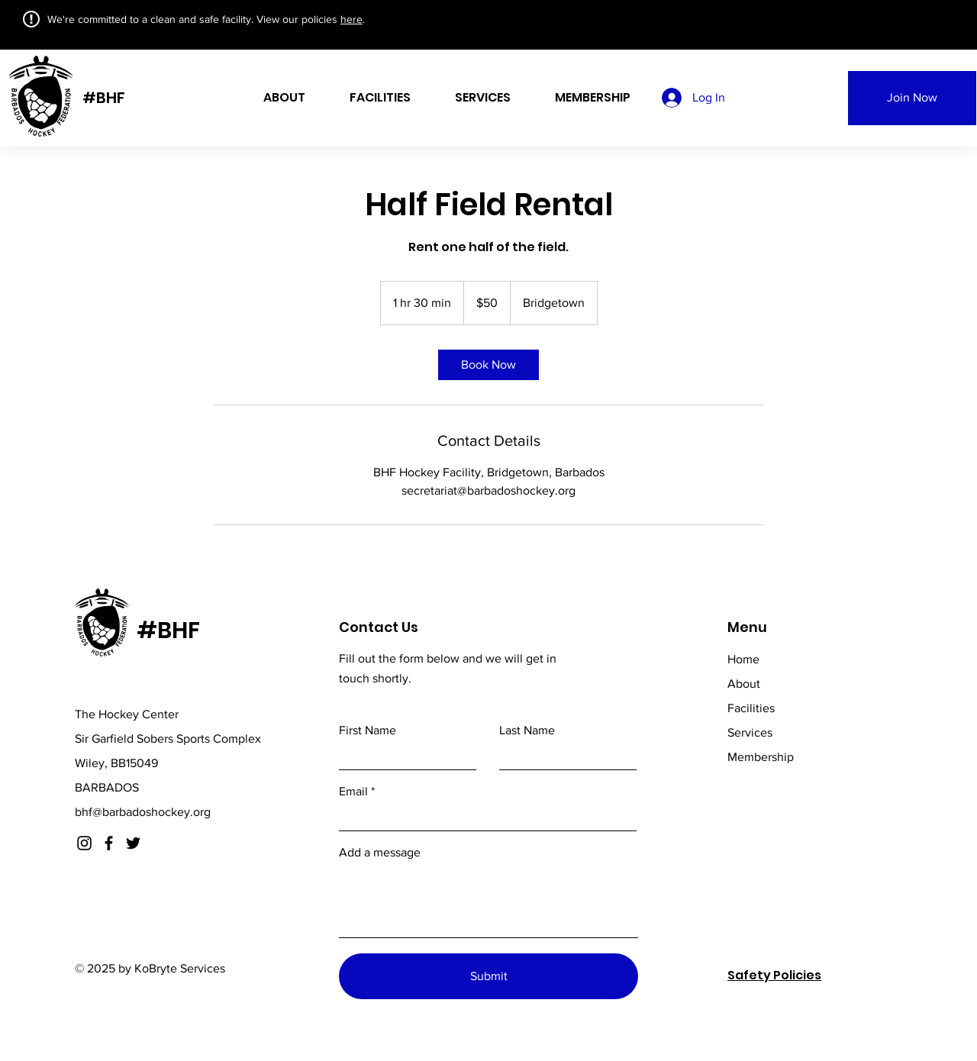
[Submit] (488, 976)
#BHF (103, 97)
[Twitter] (133, 843)
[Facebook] (108, 843)
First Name (367, 730)
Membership (760, 756)
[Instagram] (84, 843)
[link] (488, 365)
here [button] (351, 19)
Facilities (751, 707)
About (743, 683)
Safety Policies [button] (774, 975)
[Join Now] (912, 98)
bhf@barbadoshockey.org (143, 811)
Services (749, 732)
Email (353, 791)
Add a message (380, 853)
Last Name (527, 730)
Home (743, 659)
